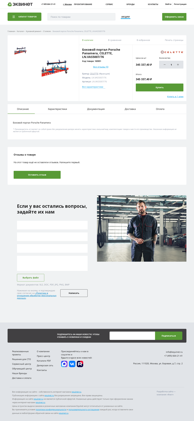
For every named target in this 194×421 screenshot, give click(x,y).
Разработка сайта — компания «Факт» (166, 393)
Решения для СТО (21, 359)
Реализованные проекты (20, 353)
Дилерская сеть (45, 365)
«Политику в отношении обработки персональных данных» (36, 296)
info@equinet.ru (174, 351)
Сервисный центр (21, 363)
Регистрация (180, 4)
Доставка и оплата (21, 378)
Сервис (109, 4)
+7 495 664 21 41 (48, 4)
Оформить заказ (174, 16)
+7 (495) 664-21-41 (173, 355)
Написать (74, 293)
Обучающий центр (22, 368)
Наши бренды (19, 373)
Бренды (131, 4)
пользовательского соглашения (84, 409)
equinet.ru (76, 391)
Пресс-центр (43, 356)
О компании (43, 351)
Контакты (153, 4)
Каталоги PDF (44, 360)
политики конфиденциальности (51, 409)
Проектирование (83, 4)
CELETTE (94, 73)
